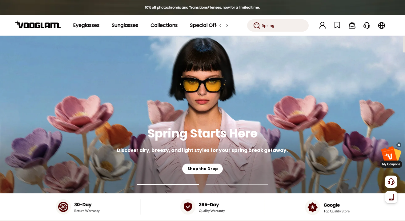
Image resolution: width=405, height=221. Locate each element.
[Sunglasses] (125, 25)
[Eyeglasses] (86, 25)
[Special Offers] (207, 25)
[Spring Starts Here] (202, 114)
